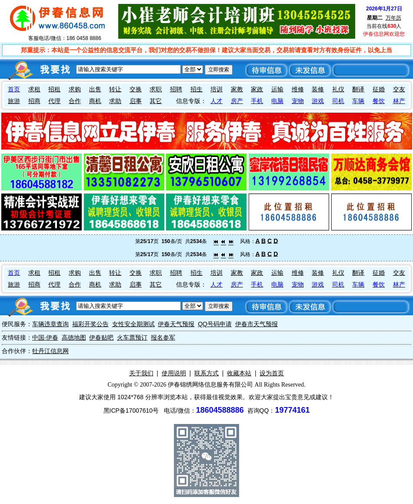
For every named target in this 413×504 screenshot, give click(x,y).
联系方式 (206, 373)
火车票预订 (132, 337)
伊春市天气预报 (256, 323)
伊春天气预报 (176, 323)
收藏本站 (239, 373)
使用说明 (174, 373)
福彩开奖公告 (90, 323)
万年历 (393, 18)
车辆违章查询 (50, 323)
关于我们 (141, 373)
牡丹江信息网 (50, 350)
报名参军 (163, 337)
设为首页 (272, 373)
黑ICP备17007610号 (131, 410)
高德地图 (74, 337)
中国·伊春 (45, 337)
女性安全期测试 (133, 323)
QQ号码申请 (215, 323)
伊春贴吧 (101, 337)
